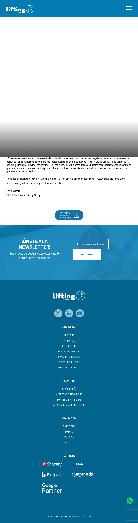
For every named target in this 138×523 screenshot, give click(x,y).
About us (69, 335)
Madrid (69, 432)
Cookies (87, 517)
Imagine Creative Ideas (69, 400)
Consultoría (69, 389)
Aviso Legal (52, 517)
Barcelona (69, 426)
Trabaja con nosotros (69, 351)
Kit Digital (69, 341)
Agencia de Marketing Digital (69, 405)
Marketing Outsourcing (69, 394)
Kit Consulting (69, 346)
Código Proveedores (69, 362)
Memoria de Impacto (69, 368)
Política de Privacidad (71, 517)
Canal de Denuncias (69, 357)
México (69, 442)
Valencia (69, 437)
